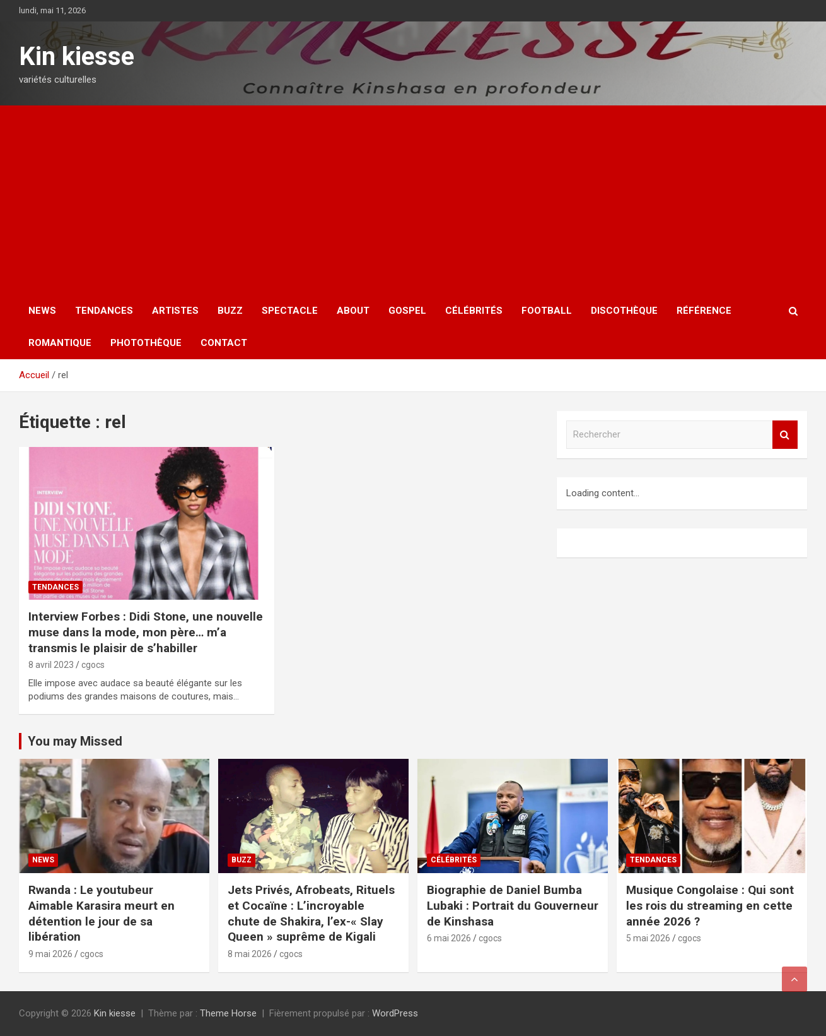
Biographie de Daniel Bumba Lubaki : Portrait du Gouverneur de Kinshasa (512, 905)
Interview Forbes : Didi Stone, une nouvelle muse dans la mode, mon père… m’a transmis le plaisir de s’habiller (145, 632)
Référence (704, 310)
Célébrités (474, 310)
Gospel (407, 310)
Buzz (230, 310)
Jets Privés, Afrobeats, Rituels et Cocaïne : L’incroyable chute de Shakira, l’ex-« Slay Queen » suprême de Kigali (311, 913)
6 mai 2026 (449, 938)
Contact (224, 342)
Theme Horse (228, 1013)
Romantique (59, 342)
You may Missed (75, 741)
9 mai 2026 (50, 954)
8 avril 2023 (51, 665)
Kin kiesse (76, 56)
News (42, 310)
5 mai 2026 (648, 938)
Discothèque (624, 310)
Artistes (175, 310)
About (353, 310)
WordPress (395, 1013)
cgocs (93, 665)
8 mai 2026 (250, 954)
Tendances (104, 310)
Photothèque (146, 342)
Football (546, 310)
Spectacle (290, 310)
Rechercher (785, 434)
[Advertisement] (413, 200)
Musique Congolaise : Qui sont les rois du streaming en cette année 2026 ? (710, 905)
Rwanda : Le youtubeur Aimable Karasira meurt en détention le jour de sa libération (101, 913)
